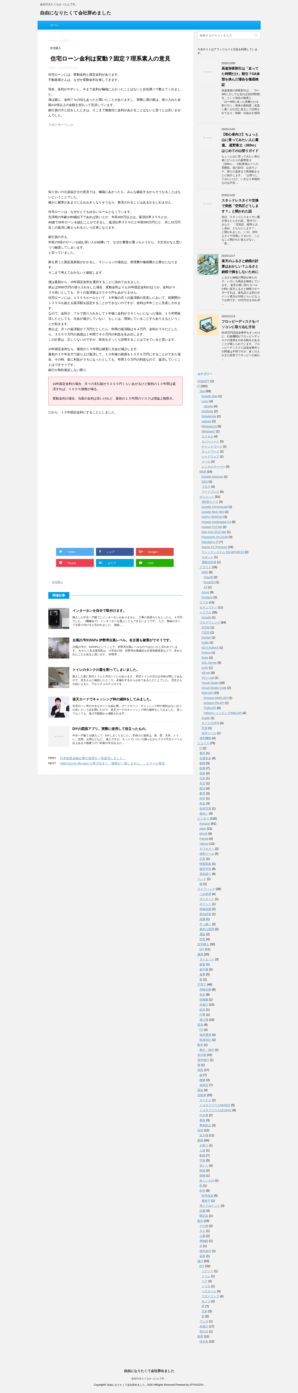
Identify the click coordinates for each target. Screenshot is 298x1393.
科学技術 (207, 1196)
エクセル (207, 436)
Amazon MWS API (216, 698)
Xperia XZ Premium (214, 547)
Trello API (210, 708)
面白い (204, 814)
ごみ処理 (205, 894)
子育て (201, 985)
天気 (202, 778)
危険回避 (205, 909)
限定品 (204, 1216)
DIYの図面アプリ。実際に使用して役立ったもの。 (110, 729)
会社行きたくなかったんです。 (149, 1378)
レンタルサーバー (213, 467)
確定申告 (205, 869)
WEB (203, 472)
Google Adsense (212, 477)
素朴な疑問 (207, 929)
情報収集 (205, 864)
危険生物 (205, 990)
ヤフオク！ (207, 849)
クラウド (205, 567)
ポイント (205, 904)
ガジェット (207, 497)
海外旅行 (203, 1060)
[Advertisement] (115, 157)
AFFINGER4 (196, 1385)
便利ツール (207, 854)
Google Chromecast (215, 507)
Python (206, 653)
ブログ (206, 487)
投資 (200, 1025)
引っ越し (205, 924)
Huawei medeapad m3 (216, 522)
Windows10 (209, 426)
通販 (202, 934)
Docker (206, 638)
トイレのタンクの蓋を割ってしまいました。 (106, 669)
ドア (204, 1281)
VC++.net (208, 678)
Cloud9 (208, 577)
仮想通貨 (205, 1035)
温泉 (202, 1256)
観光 (200, 1221)
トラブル (205, 612)
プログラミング (210, 623)
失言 (202, 783)
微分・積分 (207, 1050)
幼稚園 (204, 1000)
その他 (204, 1226)
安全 (202, 995)
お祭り (204, 1145)
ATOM (206, 628)
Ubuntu (208, 406)
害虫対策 (205, 914)
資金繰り (205, 874)
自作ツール (209, 733)
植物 (202, 1176)
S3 (205, 587)
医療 (202, 768)
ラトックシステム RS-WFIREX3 (223, 552)
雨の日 (204, 1332)
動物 (202, 763)
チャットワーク (212, 447)
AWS (205, 572)
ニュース (203, 743)
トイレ (206, 1276)
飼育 (200, 1337)
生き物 (204, 1135)
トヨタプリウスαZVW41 (216, 1110)
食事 (202, 975)
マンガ (204, 1321)
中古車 (204, 1115)
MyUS (203, 834)
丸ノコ (206, 1301)
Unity (205, 668)
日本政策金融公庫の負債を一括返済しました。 (93, 758)
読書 (202, 1211)
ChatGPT (203, 381)
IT (198, 386)
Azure (205, 592)
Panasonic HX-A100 (215, 537)
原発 (202, 773)
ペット (201, 879)
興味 (200, 1140)
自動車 (201, 1095)
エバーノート (210, 442)
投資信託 (205, 1040)
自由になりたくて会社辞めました (75, 13)
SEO (205, 482)
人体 (202, 1150)
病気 (200, 1070)
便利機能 (205, 738)
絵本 (202, 1010)
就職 (202, 919)
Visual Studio (210, 683)
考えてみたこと (210, 1206)
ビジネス (203, 819)
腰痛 (202, 1080)
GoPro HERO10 (212, 517)
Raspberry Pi (210, 542)
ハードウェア (210, 457)
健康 (200, 954)
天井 (204, 1311)
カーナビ (205, 1100)
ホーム (54, 25)
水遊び (204, 1005)
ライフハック (206, 889)
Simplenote (209, 416)
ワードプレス (210, 492)
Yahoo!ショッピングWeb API (223, 713)
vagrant (206, 421)
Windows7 (208, 431)
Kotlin (205, 643)
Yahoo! (204, 844)
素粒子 (206, 1201)
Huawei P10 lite (212, 527)
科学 (202, 799)
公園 (202, 1236)
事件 (202, 753)
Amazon (205, 824)
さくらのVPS (210, 723)
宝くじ (204, 1166)
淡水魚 (204, 1342)
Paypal (204, 839)
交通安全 (205, 758)
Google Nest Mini (213, 512)
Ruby (205, 658)
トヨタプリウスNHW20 (215, 1105)
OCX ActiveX (210, 648)
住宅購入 (57, 582)
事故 (202, 1120)
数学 (200, 1045)
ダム (202, 1231)
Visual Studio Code (214, 688)
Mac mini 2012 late (214, 532)
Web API (207, 693)
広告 (202, 859)
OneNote (207, 411)
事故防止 (205, 1125)
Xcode (206, 718)
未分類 (201, 1055)
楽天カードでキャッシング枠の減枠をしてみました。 (112, 699)
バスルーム (209, 1291)
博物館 (204, 1241)
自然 (200, 1130)
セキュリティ (208, 607)
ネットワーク (210, 452)
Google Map (210, 396)
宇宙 (202, 1161)
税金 (202, 804)
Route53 (209, 582)
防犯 (202, 939)
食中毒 (204, 969)
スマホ (204, 602)
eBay (203, 829)
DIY (202, 949)
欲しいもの (207, 1181)
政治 (202, 788)
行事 (202, 1015)
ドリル (206, 1286)
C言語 (206, 633)
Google (206, 618)
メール (206, 462)
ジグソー (207, 1271)
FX (201, 1030)
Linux (205, 401)
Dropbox (207, 597)
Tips (202, 391)
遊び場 (204, 1020)
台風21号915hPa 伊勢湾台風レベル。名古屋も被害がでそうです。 (122, 640)
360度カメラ (210, 502)
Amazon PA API (214, 703)
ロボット (207, 557)
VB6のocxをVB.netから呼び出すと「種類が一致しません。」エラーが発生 (112, 763)
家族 (202, 964)
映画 (202, 1171)
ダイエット (207, 899)
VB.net (206, 673)
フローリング (210, 1296)
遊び (200, 1261)
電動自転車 (209, 562)
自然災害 (205, 809)
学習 (204, 728)
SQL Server (209, 663)
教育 (202, 793)
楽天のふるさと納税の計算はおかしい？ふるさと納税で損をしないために (240, 267)
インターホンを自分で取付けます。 (99, 610)
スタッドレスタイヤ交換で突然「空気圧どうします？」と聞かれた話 (240, 206)
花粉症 (204, 1085)
